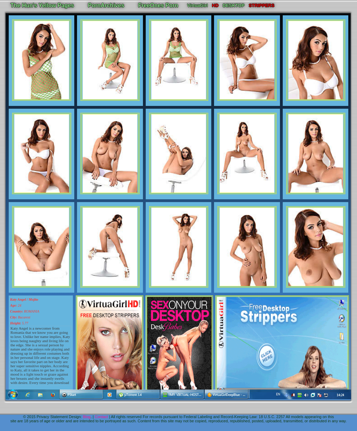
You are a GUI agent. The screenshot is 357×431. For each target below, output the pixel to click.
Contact (101, 417)
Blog (87, 417)
